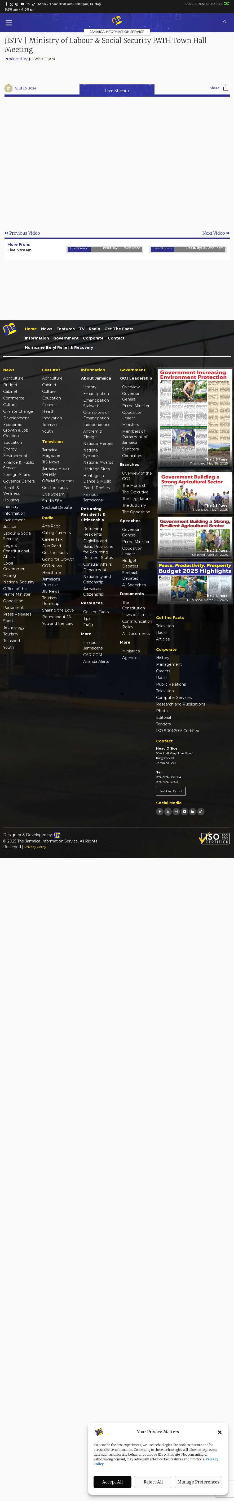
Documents (132, 593)
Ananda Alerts (96, 661)
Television (165, 625)
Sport (8, 620)
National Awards (98, 462)
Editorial (163, 717)
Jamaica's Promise (51, 582)
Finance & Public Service (18, 465)
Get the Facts (118, 328)
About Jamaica (96, 378)
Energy (10, 449)
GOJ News (52, 566)
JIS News (50, 462)
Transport (11, 640)
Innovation (52, 418)
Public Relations (171, 684)
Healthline (51, 572)
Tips (86, 618)
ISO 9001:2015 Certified (177, 730)
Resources (92, 603)
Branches (129, 464)
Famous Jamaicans (93, 497)
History (89, 387)
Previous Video (22, 233)
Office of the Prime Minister (16, 591)
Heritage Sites (96, 469)
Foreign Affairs (16, 474)
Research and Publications (180, 704)
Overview (131, 387)
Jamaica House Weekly (56, 471)
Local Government (15, 566)
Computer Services (174, 697)
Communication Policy (137, 624)
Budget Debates (130, 563)
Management (169, 664)
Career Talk (52, 539)
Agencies (130, 657)
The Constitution (133, 605)
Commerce (13, 398)
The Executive (135, 492)
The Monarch (134, 485)
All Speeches (134, 585)
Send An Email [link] (171, 791)
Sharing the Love (58, 610)
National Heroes (98, 443)
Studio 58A (52, 500)
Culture (10, 404)
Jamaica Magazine (51, 453)
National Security (18, 582)
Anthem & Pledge (92, 434)
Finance (49, 404)
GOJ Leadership (136, 378)
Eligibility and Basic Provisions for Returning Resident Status (98, 549)
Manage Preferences (198, 1482)
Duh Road (51, 546)
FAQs (88, 625)
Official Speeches (58, 481)
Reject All (153, 1482)
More (86, 633)
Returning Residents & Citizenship (93, 514)
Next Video (216, 233)
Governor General (19, 481)
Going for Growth (58, 559)
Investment (14, 520)
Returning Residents (92, 531)
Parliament (13, 607)
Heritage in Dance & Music (97, 478)
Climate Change (18, 411)
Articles (163, 639)
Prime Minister (135, 405)
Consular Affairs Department (97, 567)
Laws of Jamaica (137, 614)
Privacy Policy (35, 847)
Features (65, 328)
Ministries (131, 651)
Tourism (10, 634)
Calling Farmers (56, 532)
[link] (6, 4)
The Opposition (136, 512)
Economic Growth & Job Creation (15, 430)
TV (82, 328)
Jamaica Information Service (117, 32)
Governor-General (131, 396)
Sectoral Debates (130, 575)
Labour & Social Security (17, 536)
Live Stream (117, 90)
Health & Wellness (11, 490)
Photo (162, 710)
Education (12, 442)
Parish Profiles (96, 487)
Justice (9, 526)
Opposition (13, 601)
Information (37, 338)
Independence (97, 424)
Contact (116, 338)
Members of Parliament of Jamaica (134, 437)
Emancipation (96, 393)
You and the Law (57, 623)
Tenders (163, 724)
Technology (14, 627)
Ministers (130, 424)
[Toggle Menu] (10, 22)
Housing (11, 500)
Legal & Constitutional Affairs (16, 551)
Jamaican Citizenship (93, 591)
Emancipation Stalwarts (96, 403)
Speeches (130, 520)
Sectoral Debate (57, 507)
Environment (15, 455)
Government (66, 338)
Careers (163, 671)
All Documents (136, 633)
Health (48, 411)
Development (16, 418)
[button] (219, 1432)
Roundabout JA (56, 616)
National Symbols (91, 453)
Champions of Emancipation (96, 415)
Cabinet (10, 391)
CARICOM (92, 654)
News (46, 328)
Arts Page (51, 526)
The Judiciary (134, 505)
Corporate (93, 338)
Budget (10, 384)
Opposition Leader (132, 415)
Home (31, 328)
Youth (8, 647)
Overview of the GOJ (137, 476)
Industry (11, 506)
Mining (9, 575)
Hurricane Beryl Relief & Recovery (59, 347)
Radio (94, 328)
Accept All (112, 1482)
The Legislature (136, 498)
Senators (130, 449)
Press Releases (17, 614)
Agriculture (13, 378)
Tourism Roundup (50, 601)
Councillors (132, 455)
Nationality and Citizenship (97, 579)
